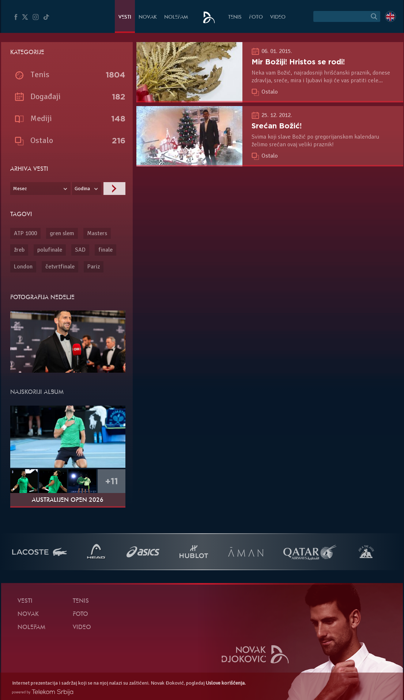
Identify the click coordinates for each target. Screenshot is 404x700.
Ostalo (269, 91)
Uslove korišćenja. (226, 683)
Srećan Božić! (277, 125)
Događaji (45, 96)
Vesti (124, 17)
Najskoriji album (37, 392)
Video (278, 17)
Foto (256, 17)
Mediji (41, 118)
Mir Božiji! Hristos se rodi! (298, 61)
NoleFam (176, 17)
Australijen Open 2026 (67, 500)
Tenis (235, 17)
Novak (148, 17)
